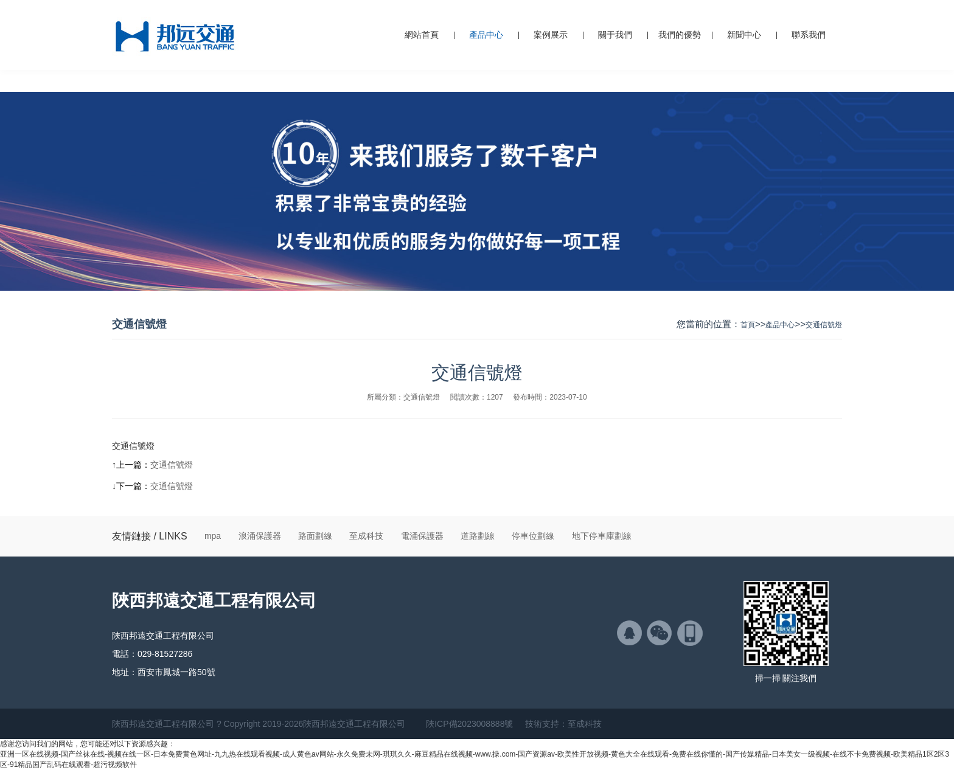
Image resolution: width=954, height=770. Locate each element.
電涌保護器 (422, 536)
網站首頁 (422, 35)
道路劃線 (478, 536)
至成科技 (366, 536)
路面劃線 (315, 536)
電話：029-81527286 (152, 654)
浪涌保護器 (259, 536)
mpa (212, 536)
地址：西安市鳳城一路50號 (163, 672)
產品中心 (486, 35)
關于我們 (615, 35)
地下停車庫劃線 (602, 536)
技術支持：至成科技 (563, 724)
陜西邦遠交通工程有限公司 (214, 600)
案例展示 (551, 35)
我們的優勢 (679, 35)
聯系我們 (809, 35)
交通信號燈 (824, 325)
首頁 (747, 325)
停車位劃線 (533, 536)
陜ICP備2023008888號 (469, 724)
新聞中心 (744, 35)
